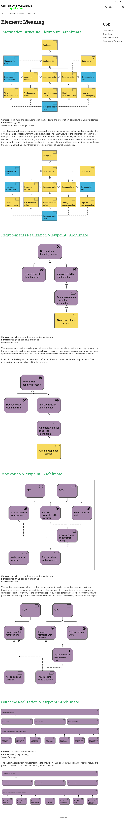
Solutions (112, 7)
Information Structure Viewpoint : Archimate (41, 32)
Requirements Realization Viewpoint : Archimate (44, 235)
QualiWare (64, 817)
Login (117, 2)
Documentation (110, 37)
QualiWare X (109, 30)
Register (123, 2)
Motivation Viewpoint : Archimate (31, 473)
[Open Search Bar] (123, 7)
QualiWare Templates (113, 41)
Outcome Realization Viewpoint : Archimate (40, 702)
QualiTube (108, 34)
